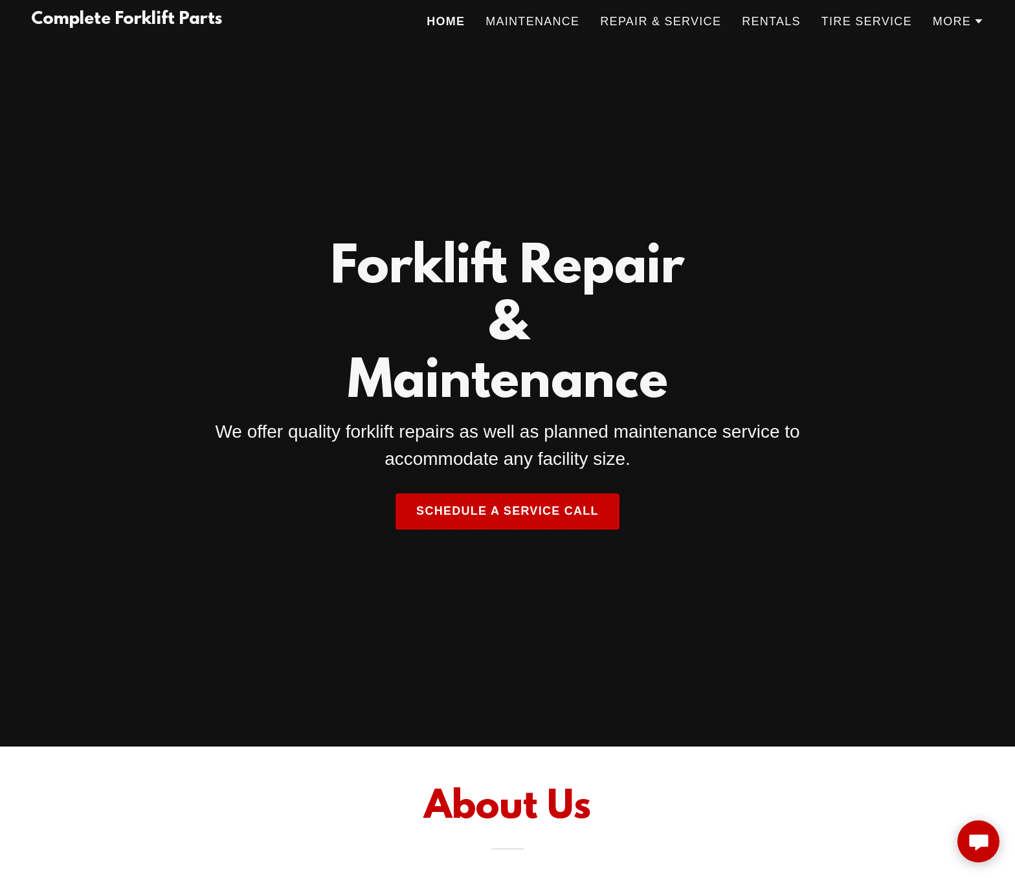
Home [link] (446, 21)
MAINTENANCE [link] (532, 21)
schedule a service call (507, 510)
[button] (958, 21)
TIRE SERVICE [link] (866, 21)
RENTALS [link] (771, 21)
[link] (126, 19)
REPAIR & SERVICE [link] (660, 21)
